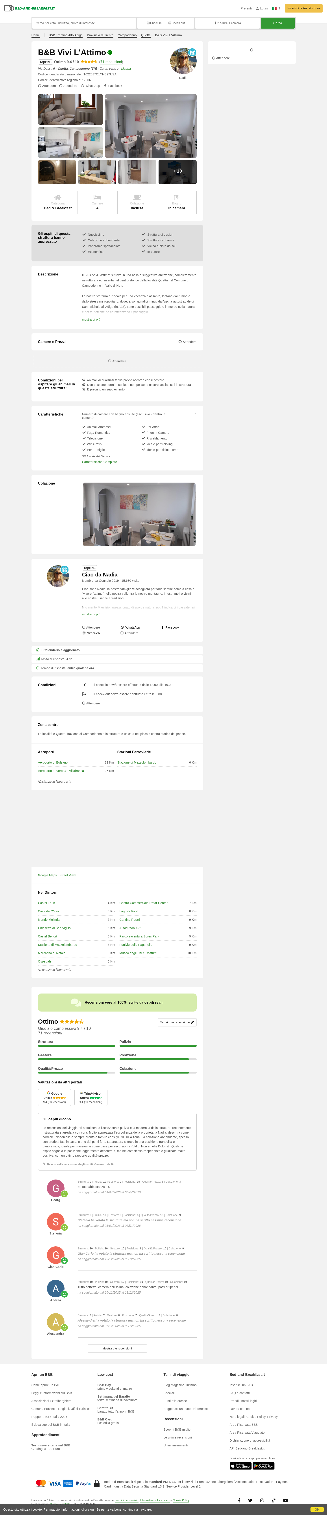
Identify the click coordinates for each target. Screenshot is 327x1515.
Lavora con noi (240, 1409)
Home (35, 35)
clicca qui (88, 1509)
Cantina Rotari (130, 919)
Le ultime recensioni (178, 1437)
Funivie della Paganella (136, 944)
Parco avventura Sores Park (139, 936)
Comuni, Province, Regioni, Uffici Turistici (60, 1409)
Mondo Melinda (49, 919)
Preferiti (246, 8)
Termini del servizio (127, 1500)
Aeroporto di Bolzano (53, 762)
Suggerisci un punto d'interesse (186, 1409)
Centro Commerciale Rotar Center (144, 903)
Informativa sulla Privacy (155, 1500)
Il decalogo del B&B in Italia (50, 1424)
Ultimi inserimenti (176, 1445)
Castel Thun (46, 903)
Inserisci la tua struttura (304, 8)
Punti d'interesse (175, 1401)
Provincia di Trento (100, 35)
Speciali (169, 1393)
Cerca (277, 23)
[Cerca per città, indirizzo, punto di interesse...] (84, 23)
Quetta (146, 35)
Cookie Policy (181, 1500)
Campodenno (127, 35)
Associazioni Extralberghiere (51, 1401)
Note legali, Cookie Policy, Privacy (254, 1416)
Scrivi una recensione (177, 1022)
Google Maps (47, 875)
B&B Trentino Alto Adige (66, 35)
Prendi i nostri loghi (243, 1401)
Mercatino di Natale (51, 953)
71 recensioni (111, 62)
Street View (67, 875)
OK (317, 1509)
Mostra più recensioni (117, 1348)
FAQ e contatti (240, 1393)
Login (262, 8)
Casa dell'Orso (48, 911)
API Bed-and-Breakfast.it (247, 1448)
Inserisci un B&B (241, 1385)
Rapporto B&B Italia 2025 (49, 1416)
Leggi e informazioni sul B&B (51, 1393)
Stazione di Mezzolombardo (137, 762)
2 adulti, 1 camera (227, 23)
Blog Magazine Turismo (180, 1385)
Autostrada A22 (130, 928)
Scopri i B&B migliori (178, 1429)
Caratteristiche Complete (99, 462)
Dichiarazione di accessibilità (250, 1440)
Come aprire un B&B (46, 1385)
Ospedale (45, 961)
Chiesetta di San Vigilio (54, 928)
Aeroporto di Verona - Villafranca (61, 771)
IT (276, 8)
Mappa (126, 68)
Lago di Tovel (129, 911)
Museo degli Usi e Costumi (138, 953)
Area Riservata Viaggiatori (248, 1432)
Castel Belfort (47, 936)
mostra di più (91, 319)
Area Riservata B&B (244, 1424)
